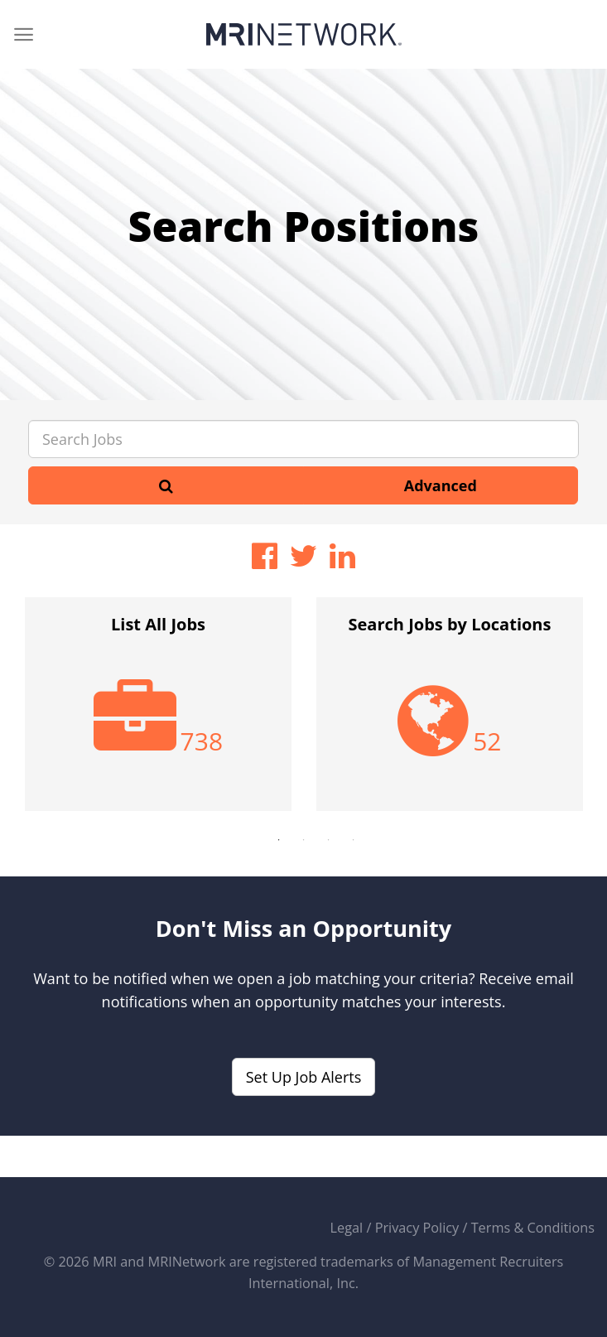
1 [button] (279, 840)
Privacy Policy (417, 1228)
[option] (158, 712)
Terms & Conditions (533, 1228)
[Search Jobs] (303, 439)
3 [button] (328, 840)
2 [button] (304, 840)
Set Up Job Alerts (304, 1077)
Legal (347, 1228)
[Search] (166, 485)
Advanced (440, 485)
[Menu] (23, 34)
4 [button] (353, 840)
